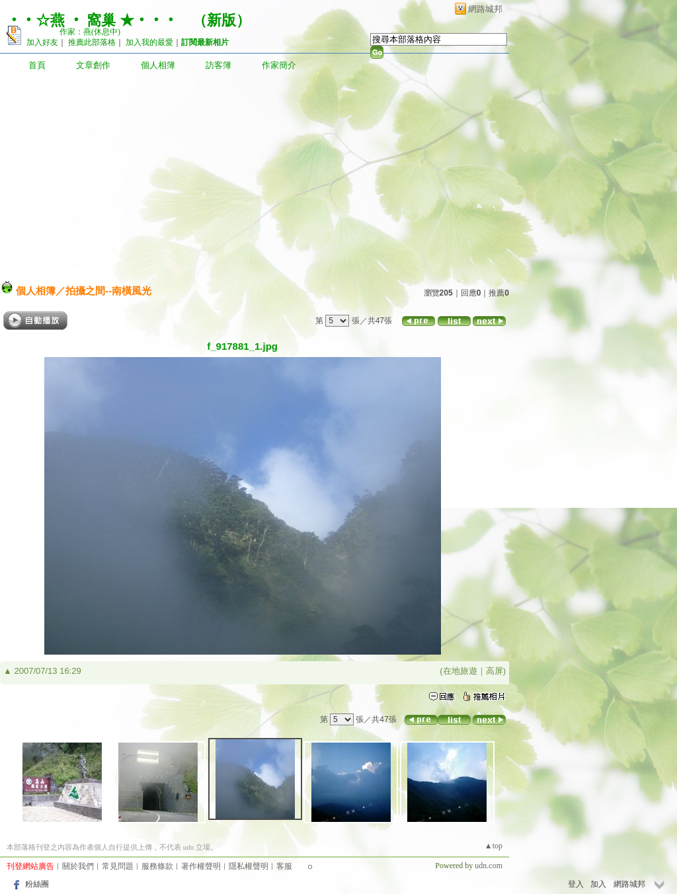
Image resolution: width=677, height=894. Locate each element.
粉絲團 (37, 884)
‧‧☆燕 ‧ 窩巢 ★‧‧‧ (92, 20)
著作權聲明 (201, 866)
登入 (576, 884)
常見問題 (118, 866)
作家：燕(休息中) (90, 31)
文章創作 (93, 65)
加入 (598, 884)
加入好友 (42, 42)
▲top (493, 845)
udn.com (488, 865)
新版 (221, 20)
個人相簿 (158, 65)
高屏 (494, 671)
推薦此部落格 (92, 42)
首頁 (37, 65)
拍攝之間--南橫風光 (108, 290)
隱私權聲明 (248, 866)
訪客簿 (218, 65)
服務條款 (157, 866)
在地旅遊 (460, 671)
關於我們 (78, 866)
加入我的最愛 (149, 42)
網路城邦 (485, 9)
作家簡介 (279, 65)
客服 (284, 866)
